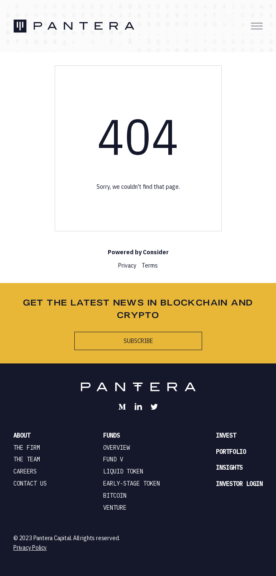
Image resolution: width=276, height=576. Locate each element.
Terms (150, 265)
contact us (30, 483)
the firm (26, 447)
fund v (113, 459)
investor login (239, 484)
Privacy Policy (30, 547)
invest (226, 435)
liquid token (123, 471)
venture (115, 507)
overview (116, 447)
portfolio (231, 452)
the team (26, 459)
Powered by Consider (138, 252)
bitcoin (115, 495)
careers (25, 471)
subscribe (138, 341)
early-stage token (131, 483)
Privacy (127, 265)
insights (229, 467)
